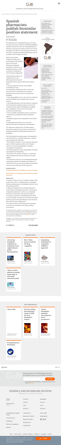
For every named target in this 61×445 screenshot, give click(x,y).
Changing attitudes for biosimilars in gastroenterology (22, 170)
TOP (57, 367)
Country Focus (10, 418)
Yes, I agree (43, 438)
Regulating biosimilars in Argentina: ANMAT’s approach (47, 121)
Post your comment (13, 39)
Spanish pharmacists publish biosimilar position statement (24, 14)
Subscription (43, 416)
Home (3, 14)
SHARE (4, 367)
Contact (49, 434)
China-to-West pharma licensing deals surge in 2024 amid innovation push (47, 125)
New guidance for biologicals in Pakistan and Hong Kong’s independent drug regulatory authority (46, 26)
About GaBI (44, 88)
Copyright (43, 434)
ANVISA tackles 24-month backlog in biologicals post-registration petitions (46, 70)
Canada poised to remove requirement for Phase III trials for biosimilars (47, 31)
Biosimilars (43, 399)
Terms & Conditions (28, 434)
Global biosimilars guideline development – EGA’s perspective (47, 97)
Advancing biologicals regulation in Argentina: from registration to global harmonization (47, 112)
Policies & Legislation (12, 424)
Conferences (27, 413)
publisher (28, 214)
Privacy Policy (31, 382)
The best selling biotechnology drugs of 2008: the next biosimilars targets (47, 92)
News (24, 405)
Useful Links (26, 425)
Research (25, 408)
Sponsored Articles (28, 416)
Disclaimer (37, 434)
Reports (8, 14)
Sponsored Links (28, 419)
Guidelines (9, 421)
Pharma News (27, 422)
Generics (25, 399)
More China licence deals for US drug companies (47, 116)
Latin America (13, 404)
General (25, 402)
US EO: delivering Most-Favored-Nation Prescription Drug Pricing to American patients (47, 77)
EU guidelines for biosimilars (45, 101)
